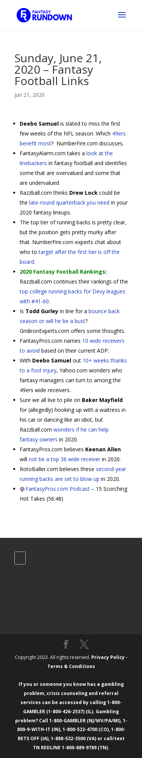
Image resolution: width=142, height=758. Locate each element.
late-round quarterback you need (69, 202)
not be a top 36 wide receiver (64, 459)
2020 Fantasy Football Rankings (62, 271)
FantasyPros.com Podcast (57, 488)
